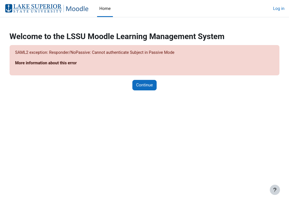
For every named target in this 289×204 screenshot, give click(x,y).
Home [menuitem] (105, 8)
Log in (278, 8)
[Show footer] (275, 190)
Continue (144, 85)
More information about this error (57, 63)
